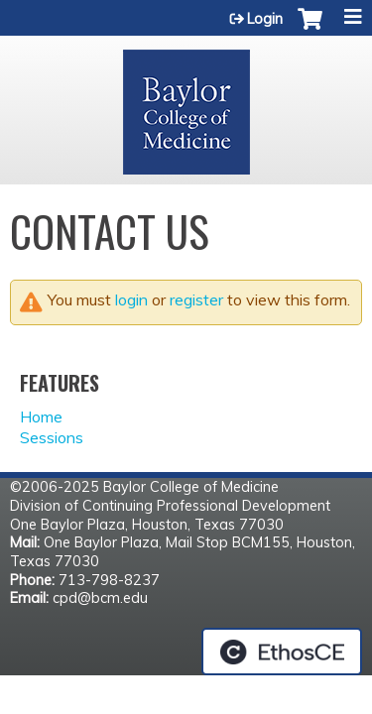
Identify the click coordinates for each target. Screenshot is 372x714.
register (196, 299)
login (131, 299)
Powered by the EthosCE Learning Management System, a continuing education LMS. (281, 651)
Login (265, 19)
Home (41, 416)
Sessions (51, 437)
